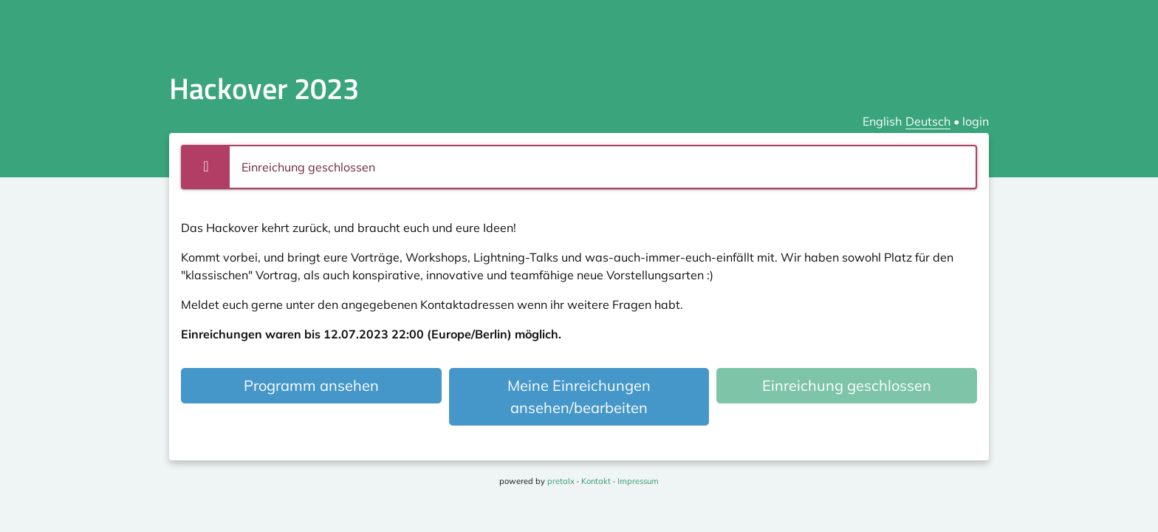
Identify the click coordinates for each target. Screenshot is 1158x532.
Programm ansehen (311, 385)
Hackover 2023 (264, 88)
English (882, 121)
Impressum (638, 481)
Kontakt (596, 481)
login (975, 121)
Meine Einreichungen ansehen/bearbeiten (579, 396)
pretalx (561, 481)
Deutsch (927, 121)
